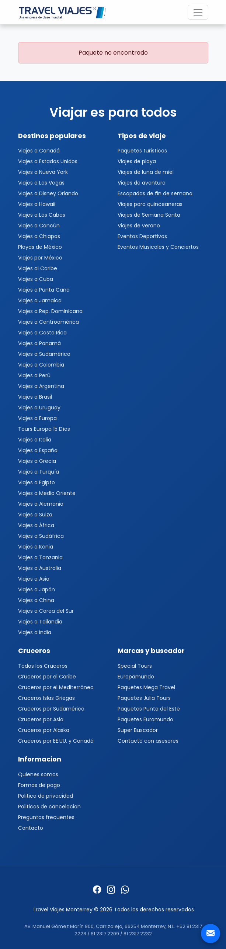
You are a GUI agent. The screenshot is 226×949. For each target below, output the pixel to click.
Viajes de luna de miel (146, 172)
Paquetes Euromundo (145, 719)
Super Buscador (138, 730)
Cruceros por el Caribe (47, 676)
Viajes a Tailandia (40, 621)
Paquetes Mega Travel (146, 687)
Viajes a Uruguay (39, 407)
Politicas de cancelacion (49, 806)
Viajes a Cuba (35, 279)
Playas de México (40, 247)
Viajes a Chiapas (39, 236)
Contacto (30, 828)
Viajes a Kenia (35, 546)
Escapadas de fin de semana (155, 193)
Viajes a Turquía (38, 471)
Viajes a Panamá (39, 343)
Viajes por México (40, 257)
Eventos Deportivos (142, 236)
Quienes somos (38, 774)
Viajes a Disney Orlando (48, 193)
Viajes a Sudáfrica (41, 536)
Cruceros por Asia (40, 719)
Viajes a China (36, 600)
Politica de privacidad (45, 796)
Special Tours (135, 666)
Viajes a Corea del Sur (46, 611)
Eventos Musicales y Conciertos (158, 247)
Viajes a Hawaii (36, 204)
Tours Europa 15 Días (44, 429)
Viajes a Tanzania (40, 557)
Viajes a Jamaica (40, 300)
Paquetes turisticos (142, 150)
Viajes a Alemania (40, 504)
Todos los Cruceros (42, 666)
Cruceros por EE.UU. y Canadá (56, 741)
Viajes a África (36, 525)
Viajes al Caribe (37, 268)
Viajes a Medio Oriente (47, 493)
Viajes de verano (139, 225)
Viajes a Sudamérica (44, 354)
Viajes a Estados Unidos (47, 161)
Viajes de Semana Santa (149, 215)
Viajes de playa (137, 161)
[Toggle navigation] (198, 12)
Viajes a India (34, 632)
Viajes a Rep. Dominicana (50, 311)
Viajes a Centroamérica (48, 322)
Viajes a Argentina (41, 386)
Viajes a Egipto (36, 482)
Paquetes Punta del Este (149, 708)
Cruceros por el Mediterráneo (56, 687)
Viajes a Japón (36, 589)
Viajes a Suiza (35, 514)
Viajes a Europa (37, 418)
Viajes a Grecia (37, 461)
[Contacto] (210, 933)
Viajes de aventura (142, 182)
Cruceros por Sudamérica (51, 708)
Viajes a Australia (39, 568)
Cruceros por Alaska (43, 730)
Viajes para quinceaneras (150, 204)
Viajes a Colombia (41, 364)
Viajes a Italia (34, 439)
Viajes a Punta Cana (44, 289)
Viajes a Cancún (39, 225)
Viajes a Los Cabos (41, 215)
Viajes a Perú (34, 375)
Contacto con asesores (148, 741)
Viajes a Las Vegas (41, 182)
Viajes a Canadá (39, 150)
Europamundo (136, 676)
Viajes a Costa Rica (42, 332)
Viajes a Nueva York (43, 172)
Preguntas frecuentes (46, 817)
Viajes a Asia (33, 578)
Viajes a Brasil (35, 396)
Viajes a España (38, 450)
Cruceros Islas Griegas (46, 698)
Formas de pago (39, 785)
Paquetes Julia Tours (144, 698)
